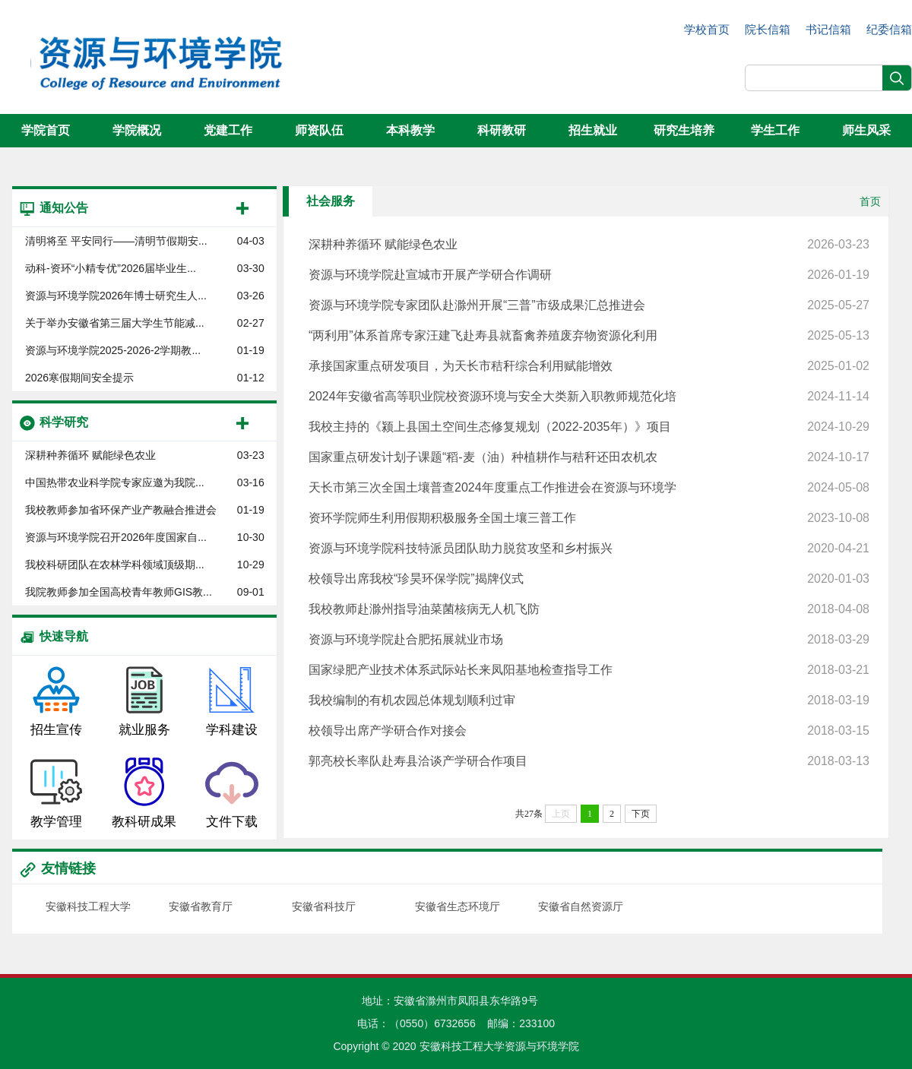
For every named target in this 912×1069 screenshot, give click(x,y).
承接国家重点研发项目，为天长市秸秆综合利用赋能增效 (589, 366)
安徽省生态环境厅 (457, 906)
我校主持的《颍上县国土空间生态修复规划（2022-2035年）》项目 (589, 427)
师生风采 (866, 130)
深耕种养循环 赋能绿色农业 (90, 455)
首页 (870, 201)
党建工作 (228, 130)
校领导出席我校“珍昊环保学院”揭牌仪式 (589, 579)
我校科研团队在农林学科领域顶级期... (114, 564)
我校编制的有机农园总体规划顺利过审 (589, 700)
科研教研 (501, 130)
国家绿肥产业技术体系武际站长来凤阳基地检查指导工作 (589, 670)
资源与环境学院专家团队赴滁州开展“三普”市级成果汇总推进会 (589, 305)
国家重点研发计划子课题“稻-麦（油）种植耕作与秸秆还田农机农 (589, 457)
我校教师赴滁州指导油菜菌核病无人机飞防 (589, 609)
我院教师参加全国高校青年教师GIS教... (118, 592)
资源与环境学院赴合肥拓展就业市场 (589, 640)
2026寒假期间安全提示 (79, 378)
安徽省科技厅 (324, 906)
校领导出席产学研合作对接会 (589, 731)
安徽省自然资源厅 (580, 906)
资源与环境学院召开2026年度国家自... (116, 537)
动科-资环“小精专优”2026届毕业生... (110, 268)
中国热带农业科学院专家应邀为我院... (114, 482)
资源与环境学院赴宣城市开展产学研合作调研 (589, 275)
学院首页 (45, 130)
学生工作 (775, 130)
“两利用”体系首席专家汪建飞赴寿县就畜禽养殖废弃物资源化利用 (589, 336)
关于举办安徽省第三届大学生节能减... (114, 323)
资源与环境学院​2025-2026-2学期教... (113, 350)
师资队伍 (319, 130)
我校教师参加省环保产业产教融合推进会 (121, 510)
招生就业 (592, 130)
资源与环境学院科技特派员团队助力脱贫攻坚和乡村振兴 (589, 548)
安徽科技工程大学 (88, 906)
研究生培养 (684, 130)
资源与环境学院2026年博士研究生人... (116, 295)
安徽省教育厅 (201, 906)
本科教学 (410, 130)
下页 (641, 813)
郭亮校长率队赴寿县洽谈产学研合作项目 (589, 761)
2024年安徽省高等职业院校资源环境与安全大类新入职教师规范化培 (589, 396)
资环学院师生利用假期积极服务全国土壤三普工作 (589, 518)
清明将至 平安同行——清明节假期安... (116, 241)
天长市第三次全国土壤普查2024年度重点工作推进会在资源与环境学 (589, 488)
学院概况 (136, 130)
